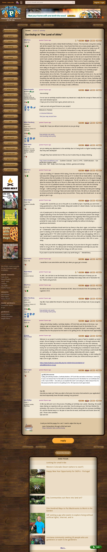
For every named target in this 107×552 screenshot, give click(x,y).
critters (10, 41)
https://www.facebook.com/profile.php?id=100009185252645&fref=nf (62, 363)
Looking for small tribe (56, 463)
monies (10, 63)
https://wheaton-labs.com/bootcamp (53, 428)
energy (10, 57)
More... (63, 548)
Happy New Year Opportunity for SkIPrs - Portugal (68, 471)
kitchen (10, 68)
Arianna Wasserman (28, 336)
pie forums (10, 159)
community (10, 84)
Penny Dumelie (29, 89)
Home (4, 2)
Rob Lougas (28, 369)
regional (10, 111)
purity (10, 73)
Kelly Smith (27, 144)
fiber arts (10, 95)
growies (10, 36)
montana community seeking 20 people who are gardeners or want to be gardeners (67, 538)
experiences (10, 127)
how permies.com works (47, 134)
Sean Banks (27, 258)
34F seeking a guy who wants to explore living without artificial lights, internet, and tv (69, 516)
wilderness (10, 89)
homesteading (10, 52)
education (10, 116)
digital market (10, 148)
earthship (42, 30)
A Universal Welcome (46, 113)
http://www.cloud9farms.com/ (49, 161)
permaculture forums (11, 30)
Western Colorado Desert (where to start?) (64, 467)
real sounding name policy (48, 136)
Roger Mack (28, 271)
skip (10, 121)
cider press (10, 137)
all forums (10, 170)
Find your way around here (48, 116)
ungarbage (10, 79)
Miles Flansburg (29, 122)
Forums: (28, 30)
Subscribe (10, 2)
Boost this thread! (63, 453)
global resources (10, 132)
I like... (25, 105)
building (10, 47)
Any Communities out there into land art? (64, 498)
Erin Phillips (28, 400)
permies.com (10, 153)
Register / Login (99, 2)
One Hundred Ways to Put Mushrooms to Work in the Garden (69, 509)
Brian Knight (28, 200)
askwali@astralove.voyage (48, 365)
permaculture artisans (10, 105)
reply (63, 440)
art (10, 100)
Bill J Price (27, 40)
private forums (10, 164)
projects (10, 143)
